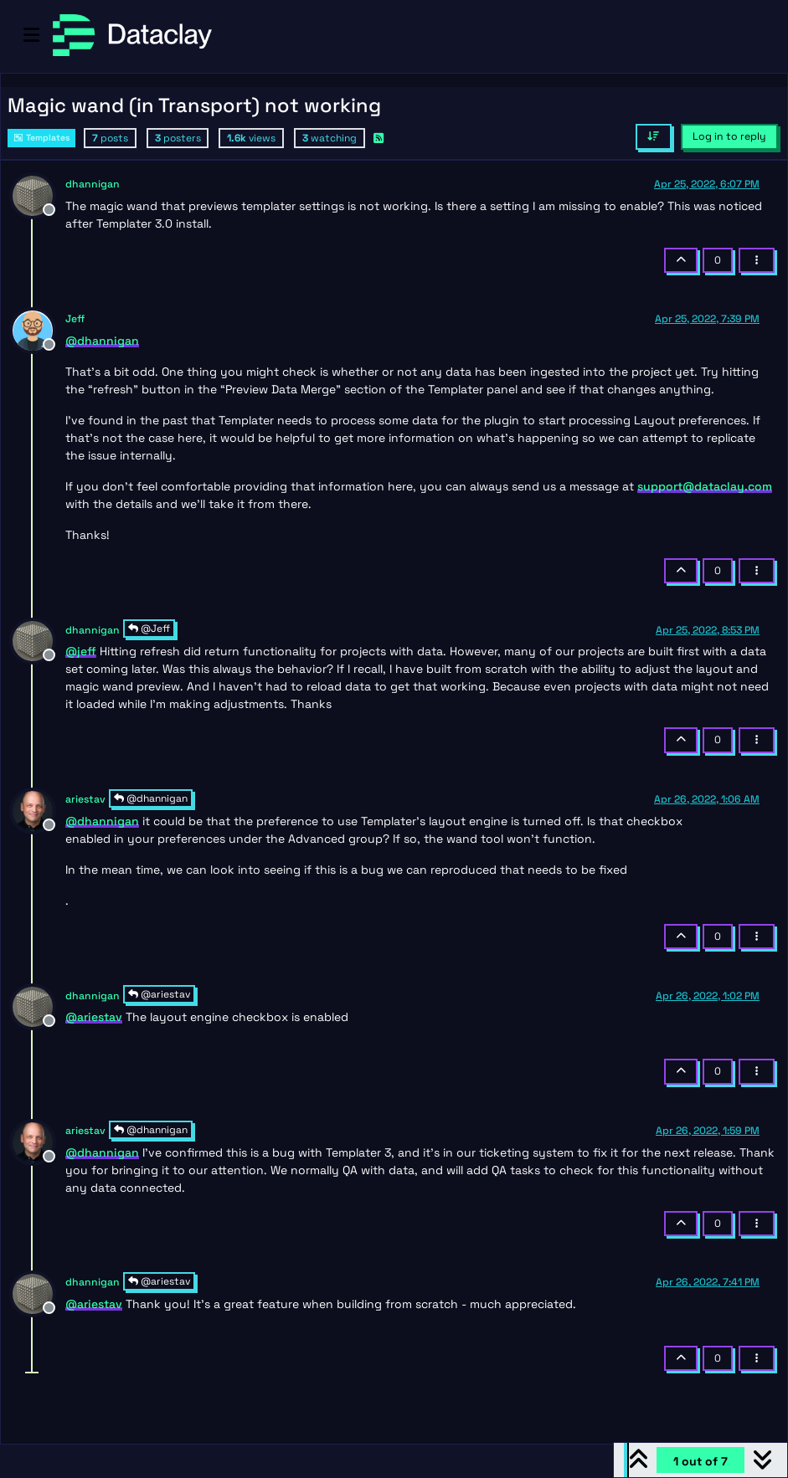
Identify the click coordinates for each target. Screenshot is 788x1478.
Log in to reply (729, 136)
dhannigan (92, 184)
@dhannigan (151, 798)
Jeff (75, 319)
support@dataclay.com (704, 486)
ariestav (85, 799)
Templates (41, 137)
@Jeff (149, 628)
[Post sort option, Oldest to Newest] (654, 136)
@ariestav (159, 994)
